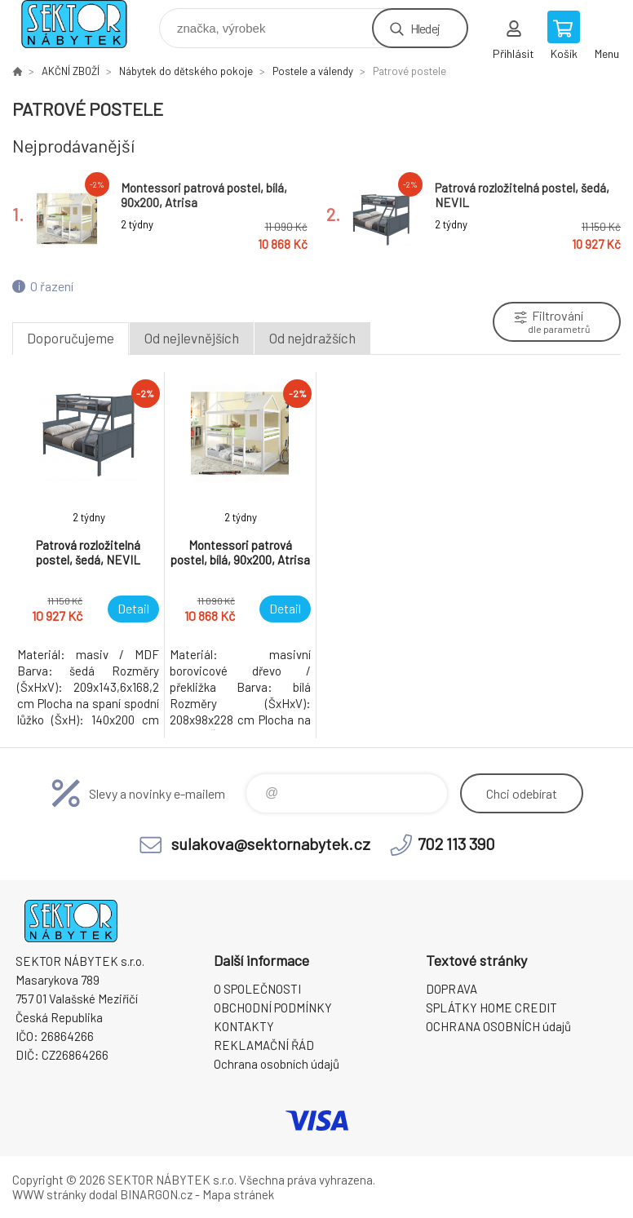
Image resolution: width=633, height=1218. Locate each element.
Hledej (425, 28)
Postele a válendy (312, 71)
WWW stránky (49, 1194)
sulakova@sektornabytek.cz (270, 843)
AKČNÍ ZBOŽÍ (71, 71)
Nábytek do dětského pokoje (186, 71)
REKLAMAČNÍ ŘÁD (264, 1045)
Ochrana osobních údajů (276, 1063)
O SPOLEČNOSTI (257, 988)
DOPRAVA (451, 988)
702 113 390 (456, 843)
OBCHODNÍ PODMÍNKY (273, 1007)
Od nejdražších (312, 338)
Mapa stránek (238, 1194)
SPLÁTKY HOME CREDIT (491, 1007)
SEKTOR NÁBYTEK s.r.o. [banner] (84, 24)
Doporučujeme (70, 338)
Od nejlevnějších (191, 338)
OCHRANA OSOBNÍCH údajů (498, 1026)
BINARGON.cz (156, 1194)
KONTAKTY (244, 1026)
